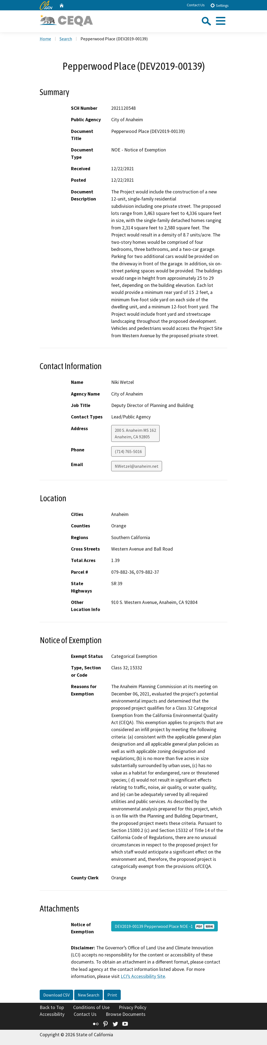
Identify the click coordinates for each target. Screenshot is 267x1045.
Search (66, 38)
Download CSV (56, 995)
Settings (219, 5)
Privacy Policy (132, 1007)
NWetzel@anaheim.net (137, 466)
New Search (88, 995)
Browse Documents (125, 1014)
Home (45, 38)
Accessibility (52, 1014)
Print (112, 995)
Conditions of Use (91, 1007)
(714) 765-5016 (128, 451)
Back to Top (52, 1007)
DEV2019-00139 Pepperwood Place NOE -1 (164, 926)
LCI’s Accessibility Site (143, 976)
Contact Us (196, 4)
